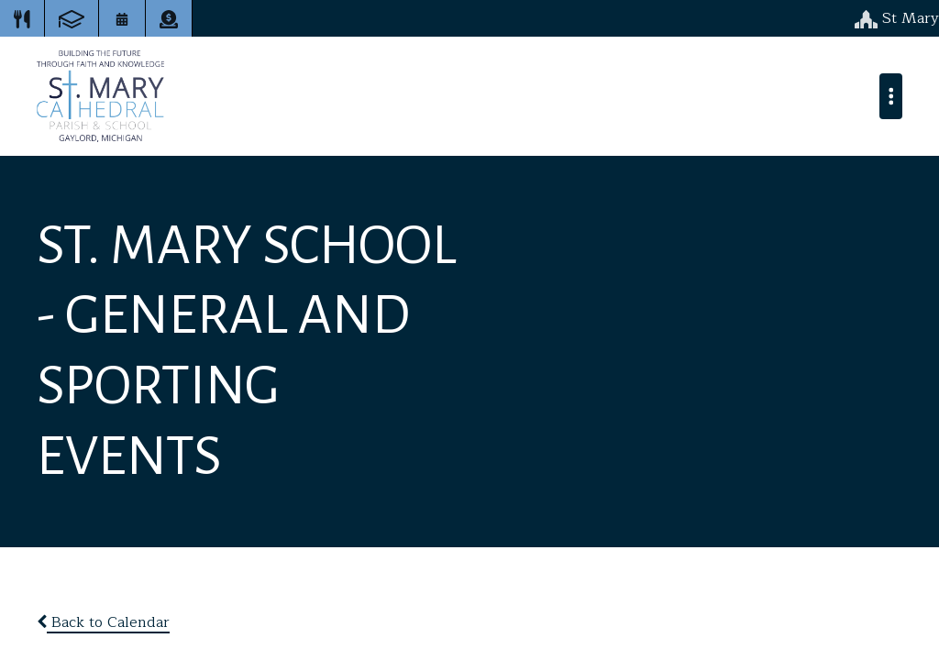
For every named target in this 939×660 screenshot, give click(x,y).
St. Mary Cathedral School (100, 96)
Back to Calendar (103, 622)
